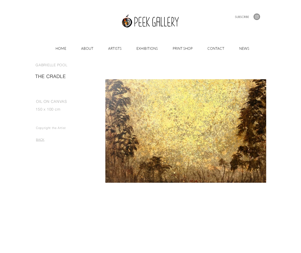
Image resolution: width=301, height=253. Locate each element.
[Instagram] (256, 16)
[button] (242, 17)
